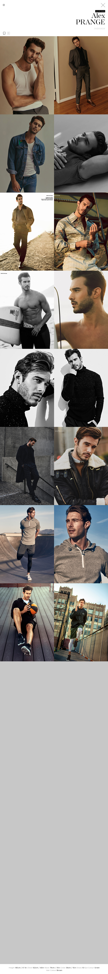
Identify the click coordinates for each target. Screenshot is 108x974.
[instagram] (4, 5)
